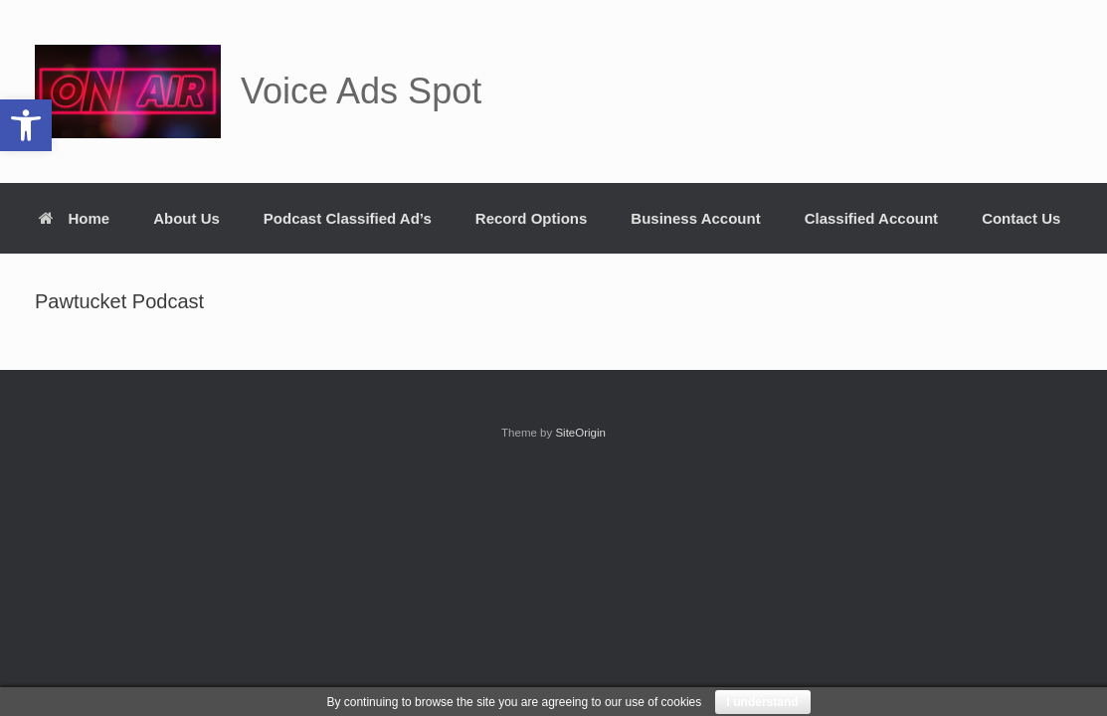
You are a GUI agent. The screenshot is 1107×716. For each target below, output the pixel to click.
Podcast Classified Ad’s (348, 218)
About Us (186, 218)
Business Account (695, 218)
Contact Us (1021, 218)
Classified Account (871, 218)
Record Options (531, 218)
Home (74, 218)
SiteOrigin (580, 433)
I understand (763, 702)
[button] (26, 125)
